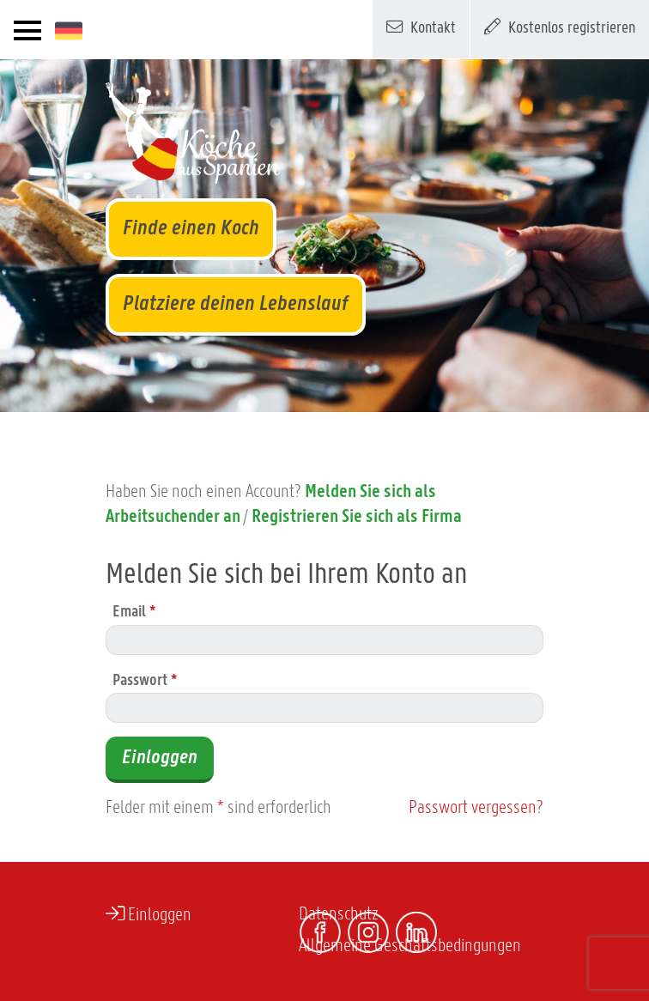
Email (133, 612)
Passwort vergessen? (476, 808)
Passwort (144, 681)
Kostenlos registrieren (559, 26)
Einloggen (159, 758)
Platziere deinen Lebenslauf (236, 304)
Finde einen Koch (191, 229)
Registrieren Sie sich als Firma (357, 517)
